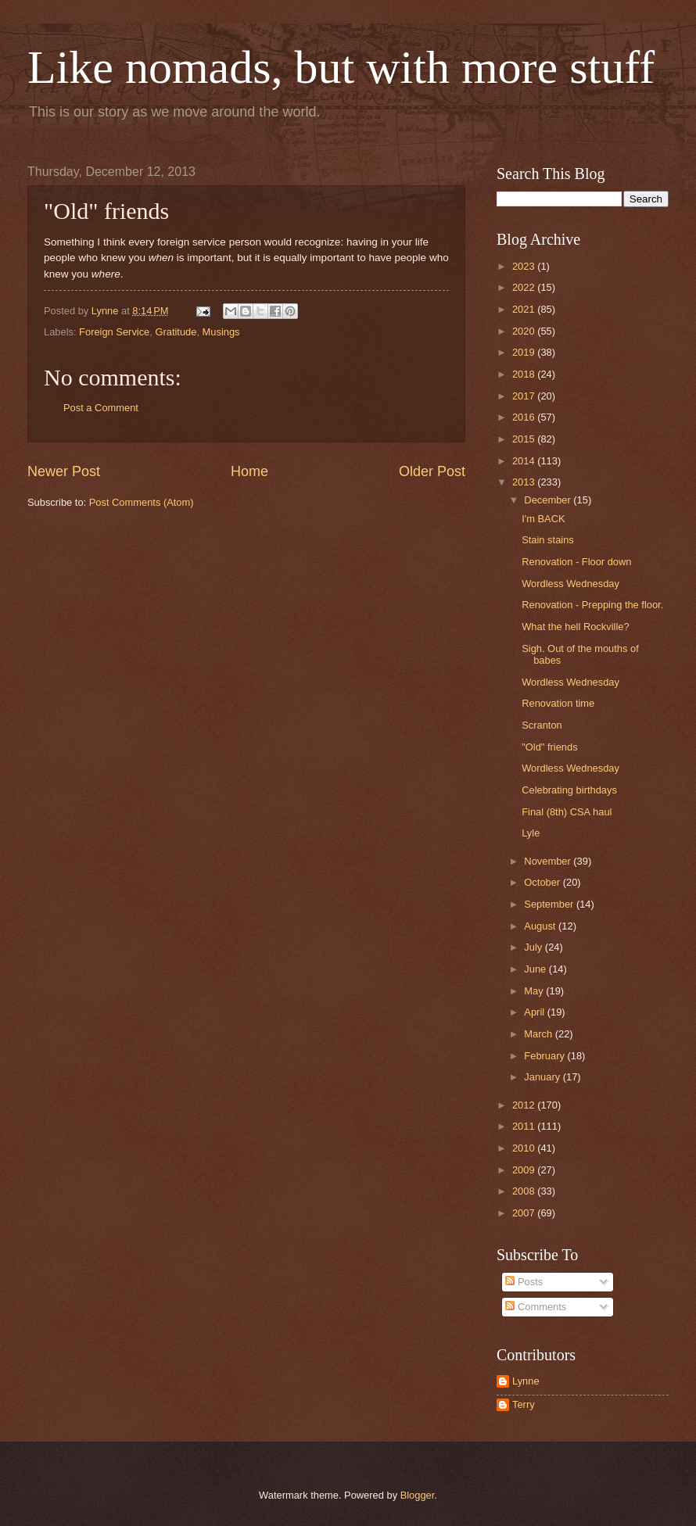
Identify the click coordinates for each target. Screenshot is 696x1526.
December (548, 500)
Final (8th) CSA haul (567, 812)
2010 (524, 1148)
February (545, 1056)
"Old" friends (549, 747)
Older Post (432, 471)
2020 (524, 331)
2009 (524, 1170)
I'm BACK (543, 519)
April (535, 1012)
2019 (524, 352)
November (548, 861)
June (536, 969)
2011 (524, 1126)
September (550, 904)
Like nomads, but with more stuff (341, 67)
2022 (524, 287)
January (543, 1077)
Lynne (526, 1381)
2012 (524, 1105)
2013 (524, 482)
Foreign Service (114, 332)
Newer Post (63, 471)
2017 (524, 396)
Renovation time (558, 703)
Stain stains (548, 540)
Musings (221, 332)
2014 (524, 461)
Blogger (417, 1495)
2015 (524, 439)
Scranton (542, 725)
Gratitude (175, 332)
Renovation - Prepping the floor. (592, 605)
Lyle (531, 833)
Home (249, 471)
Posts (524, 1282)
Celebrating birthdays (569, 790)
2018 (524, 374)
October (543, 882)
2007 (524, 1213)
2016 (524, 417)
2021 (524, 309)
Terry (523, 1404)
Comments (535, 1307)
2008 (524, 1191)
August (541, 926)
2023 (524, 266)
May (535, 991)
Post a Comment (100, 408)
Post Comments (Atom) (141, 502)
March (539, 1034)
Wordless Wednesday (570, 583)
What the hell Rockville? (575, 626)
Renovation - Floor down (576, 562)
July (534, 947)
